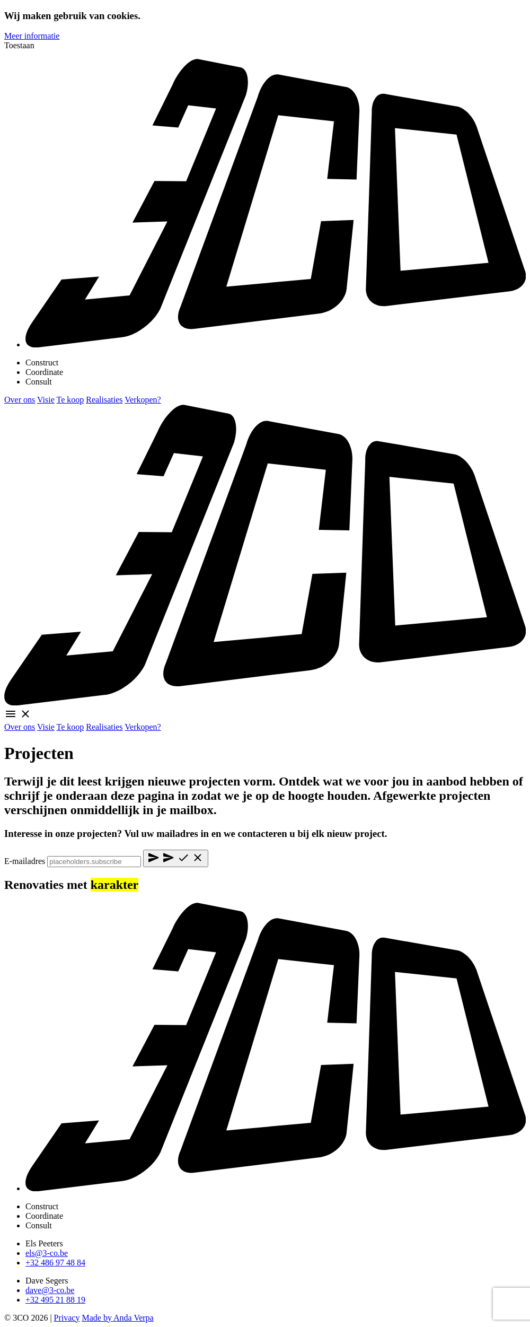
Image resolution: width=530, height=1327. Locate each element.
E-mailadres (24, 861)
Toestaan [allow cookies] (19, 45)
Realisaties (104, 399)
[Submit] (175, 858)
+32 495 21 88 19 (55, 1299)
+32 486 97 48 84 (55, 1262)
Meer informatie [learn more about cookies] (31, 35)
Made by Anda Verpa (117, 1317)
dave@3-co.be (49, 1290)
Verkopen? (143, 399)
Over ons (19, 399)
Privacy (67, 1317)
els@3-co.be (46, 1253)
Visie (46, 399)
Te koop (70, 399)
